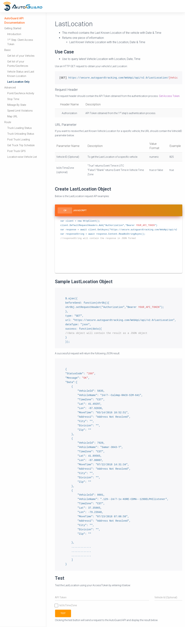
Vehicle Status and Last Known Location (20, 74)
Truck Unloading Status (20, 133)
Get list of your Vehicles (21, 55)
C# (65, 210)
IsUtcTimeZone (66, 605)
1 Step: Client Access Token (20, 42)
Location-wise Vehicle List (22, 156)
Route (7, 122)
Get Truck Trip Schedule (21, 145)
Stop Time (13, 99)
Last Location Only (18, 81)
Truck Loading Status (19, 128)
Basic (7, 50)
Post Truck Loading (18, 139)
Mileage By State (16, 104)
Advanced (10, 87)
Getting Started (12, 28)
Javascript (80, 210)
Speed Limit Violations (20, 110)
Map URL (12, 116)
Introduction (14, 34)
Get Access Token (169, 96)
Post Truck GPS (16, 151)
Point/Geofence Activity (20, 93)
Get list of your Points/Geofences (17, 64)
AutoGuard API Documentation (14, 20)
